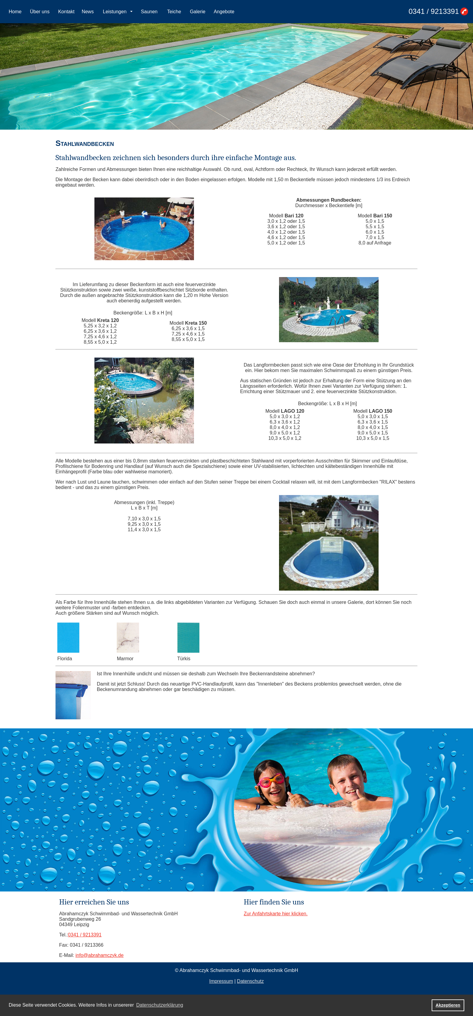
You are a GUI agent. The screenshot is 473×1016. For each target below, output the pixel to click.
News (88, 11)
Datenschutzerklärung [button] (159, 1005)
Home (15, 11)
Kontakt (66, 11)
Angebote (224, 11)
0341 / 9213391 (433, 11)
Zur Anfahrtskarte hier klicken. (276, 913)
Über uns (39, 11)
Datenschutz (250, 981)
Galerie (197, 11)
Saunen (149, 11)
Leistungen (114, 11)
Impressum (221, 981)
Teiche (174, 11)
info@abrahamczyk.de (99, 955)
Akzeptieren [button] (448, 1005)
